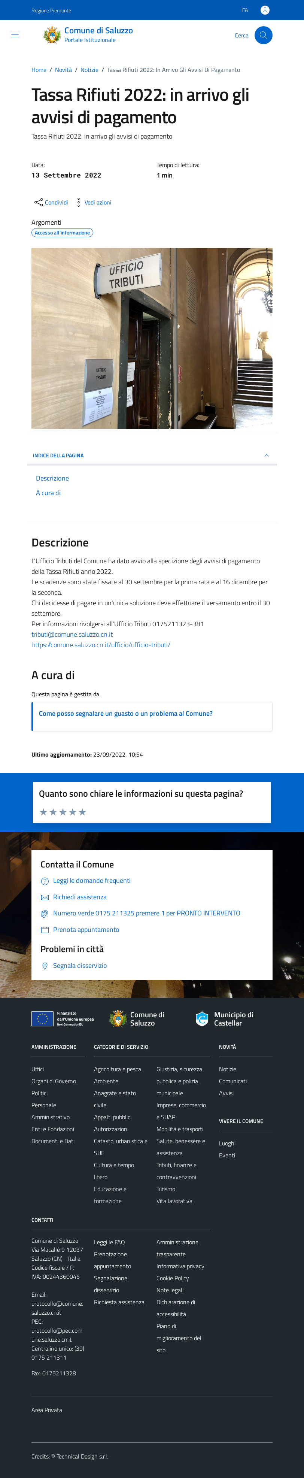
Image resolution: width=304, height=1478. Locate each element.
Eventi (227, 1155)
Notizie (227, 1068)
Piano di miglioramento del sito (178, 1337)
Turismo (165, 1188)
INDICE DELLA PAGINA (152, 455)
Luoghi (227, 1143)
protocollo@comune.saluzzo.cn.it (57, 1308)
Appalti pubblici (112, 1116)
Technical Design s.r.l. (82, 1456)
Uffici (37, 1068)
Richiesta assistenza (119, 1301)
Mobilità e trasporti (179, 1128)
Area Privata (46, 1409)
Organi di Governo (53, 1080)
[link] (72, 634)
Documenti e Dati (53, 1140)
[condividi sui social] (50, 202)
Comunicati (233, 1080)
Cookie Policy (172, 1277)
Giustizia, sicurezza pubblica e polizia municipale (179, 1080)
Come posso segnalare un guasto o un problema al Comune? (126, 713)
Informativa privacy (180, 1266)
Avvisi (226, 1092)
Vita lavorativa (174, 1200)
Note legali (169, 1289)
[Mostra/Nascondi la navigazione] (14, 34)
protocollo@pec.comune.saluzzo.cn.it (56, 1335)
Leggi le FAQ (109, 1242)
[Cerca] (264, 35)
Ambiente (106, 1080)
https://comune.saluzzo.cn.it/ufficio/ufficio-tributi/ (100, 645)
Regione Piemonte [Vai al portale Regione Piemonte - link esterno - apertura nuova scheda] (51, 10)
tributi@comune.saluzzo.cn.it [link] (72, 634)
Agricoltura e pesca (117, 1068)
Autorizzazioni (111, 1128)
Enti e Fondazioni (52, 1128)
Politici (39, 1092)
